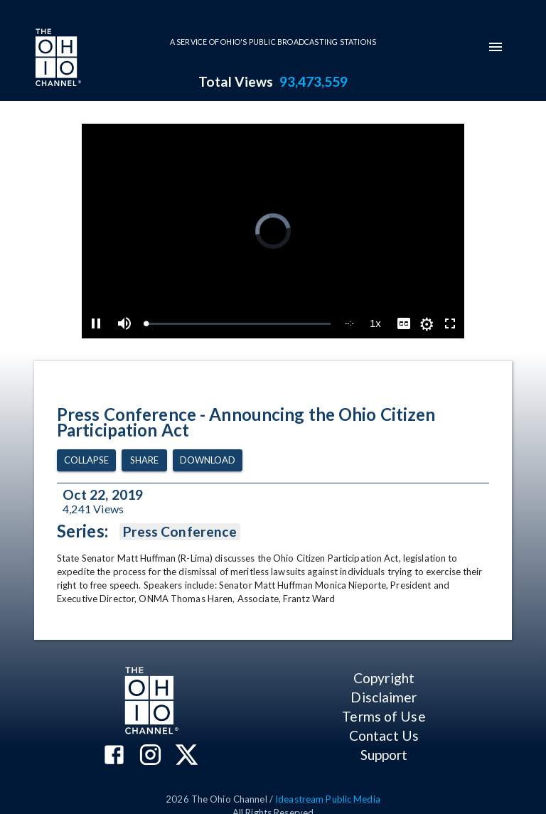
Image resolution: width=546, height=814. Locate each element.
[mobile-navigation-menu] (495, 47)
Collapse (86, 460)
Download (207, 460)
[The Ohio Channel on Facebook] (114, 756)
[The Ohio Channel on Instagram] (150, 756)
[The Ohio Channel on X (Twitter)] (186, 756)
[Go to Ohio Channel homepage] (56, 59)
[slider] (238, 324)
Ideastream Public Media (327, 799)
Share (144, 460)
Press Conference (179, 531)
